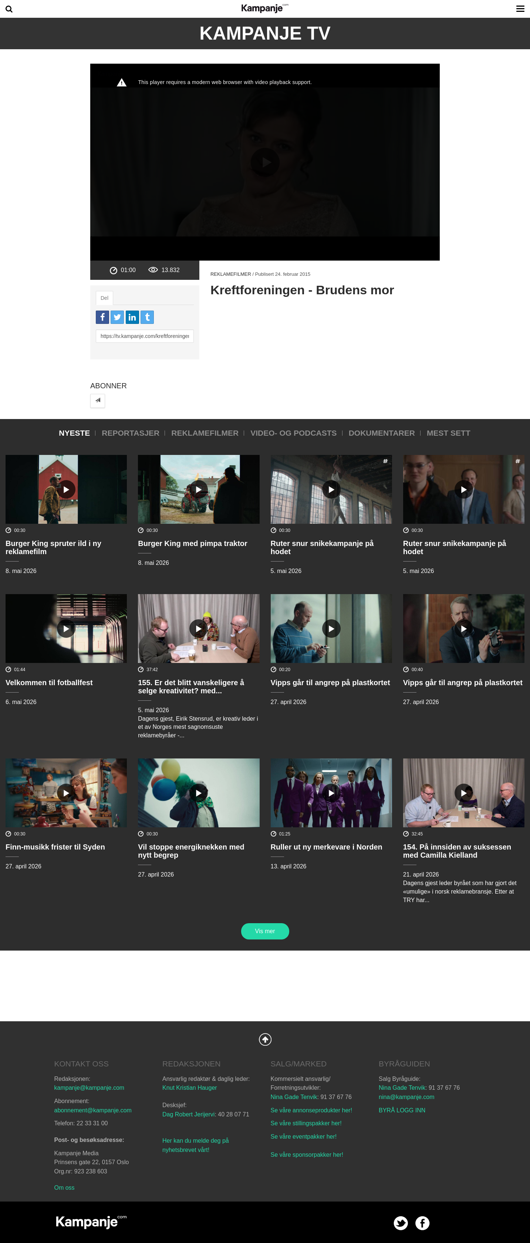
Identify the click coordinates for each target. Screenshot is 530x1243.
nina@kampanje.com (407, 1097)
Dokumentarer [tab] (382, 433)
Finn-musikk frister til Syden (55, 847)
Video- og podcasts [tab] (293, 433)
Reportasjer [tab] (130, 433)
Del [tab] (104, 298)
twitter (401, 1223)
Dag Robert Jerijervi (188, 1114)
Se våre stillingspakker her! (307, 1123)
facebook (422, 1223)
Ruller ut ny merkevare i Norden (326, 847)
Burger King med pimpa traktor (192, 543)
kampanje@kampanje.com (89, 1088)
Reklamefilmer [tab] (205, 433)
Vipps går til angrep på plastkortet (330, 683)
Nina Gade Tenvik (294, 1097)
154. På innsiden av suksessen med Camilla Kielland (457, 851)
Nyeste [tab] (74, 433)
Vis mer (265, 931)
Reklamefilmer (230, 274)
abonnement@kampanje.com (93, 1110)
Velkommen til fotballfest (49, 683)
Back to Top (265, 1039)
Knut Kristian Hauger (189, 1088)
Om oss (64, 1188)
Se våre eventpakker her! (304, 1136)
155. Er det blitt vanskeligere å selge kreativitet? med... (191, 687)
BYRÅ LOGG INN (402, 1110)
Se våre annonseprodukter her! (311, 1110)
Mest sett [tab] (448, 433)
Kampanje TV (265, 33)
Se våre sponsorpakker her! (307, 1155)
